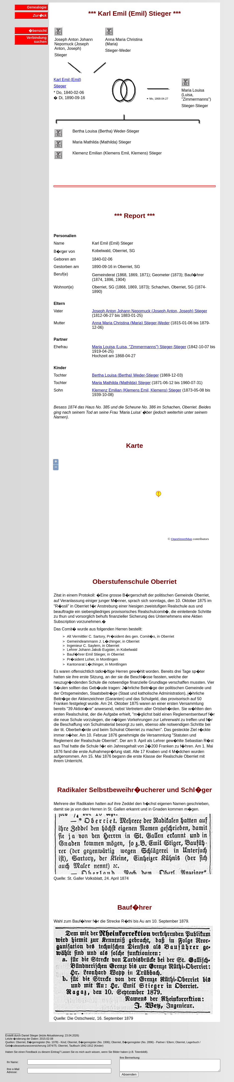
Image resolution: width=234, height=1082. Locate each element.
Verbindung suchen (37, 40)
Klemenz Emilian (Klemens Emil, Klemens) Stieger (136, 390)
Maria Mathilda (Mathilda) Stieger (121, 383)
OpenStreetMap (181, 539)
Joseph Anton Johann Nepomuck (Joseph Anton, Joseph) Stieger (149, 311)
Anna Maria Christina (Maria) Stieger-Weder (131, 323)
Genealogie (37, 7)
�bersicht (38, 31)
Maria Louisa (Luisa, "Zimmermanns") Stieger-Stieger (139, 347)
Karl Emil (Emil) (67, 79)
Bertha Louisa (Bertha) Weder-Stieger (125, 375)
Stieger (60, 86)
